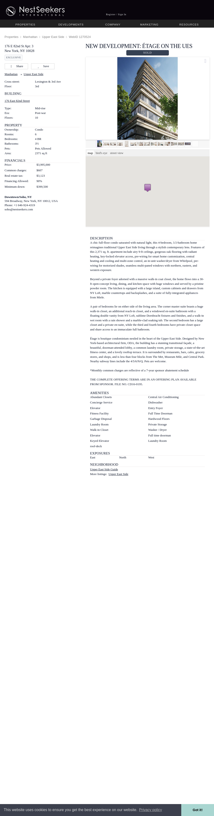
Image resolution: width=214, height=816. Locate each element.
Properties (25, 24)
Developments (70, 24)
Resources (189, 24)
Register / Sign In (116, 14)
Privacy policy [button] (150, 810)
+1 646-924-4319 (24, 205)
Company (112, 24)
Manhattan (30, 37)
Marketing (149, 24)
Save (42, 66)
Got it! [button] (198, 810)
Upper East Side (53, 37)
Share (16, 66)
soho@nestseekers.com (19, 209)
